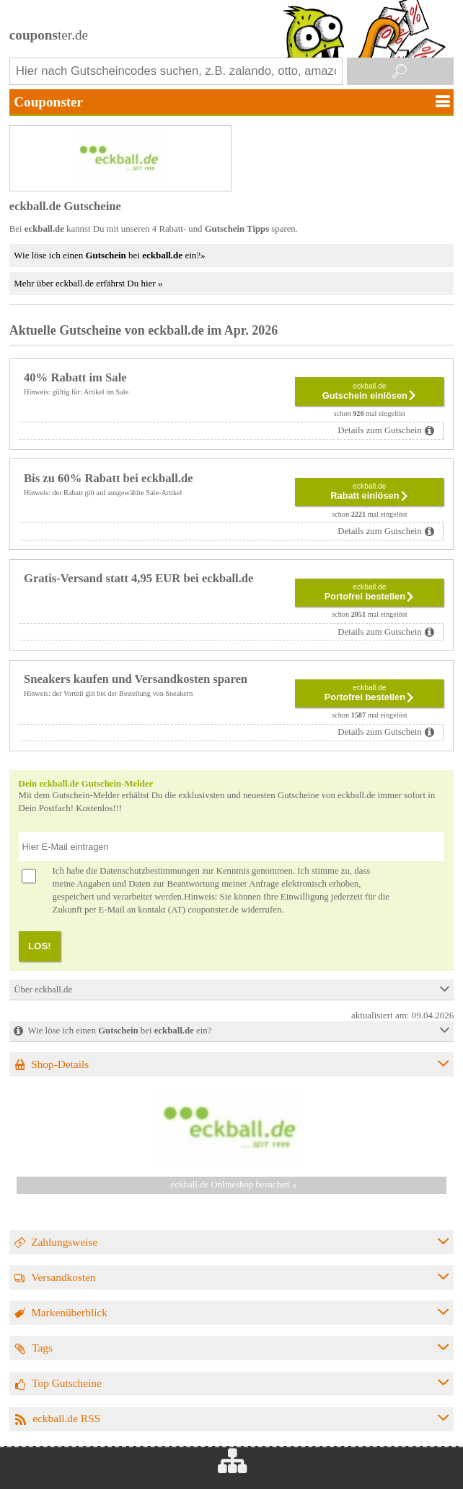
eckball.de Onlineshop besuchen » (234, 1185)
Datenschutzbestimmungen (150, 871)
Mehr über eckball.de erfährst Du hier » (88, 283)
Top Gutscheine (67, 1383)
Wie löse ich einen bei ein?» (109, 255)
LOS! (39, 946)
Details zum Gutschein (380, 430)
